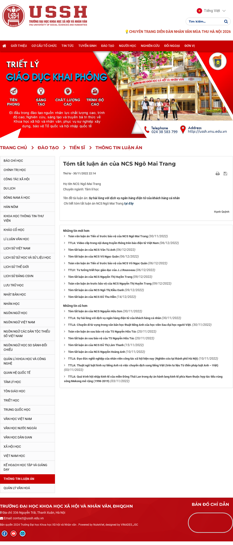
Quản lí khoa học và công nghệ (25, 361)
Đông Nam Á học (17, 197)
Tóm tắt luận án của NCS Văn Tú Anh (91, 249)
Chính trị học (15, 170)
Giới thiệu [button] (19, 46)
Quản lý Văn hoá (17, 488)
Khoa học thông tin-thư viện (24, 218)
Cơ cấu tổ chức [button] (44, 46)
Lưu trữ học (14, 285)
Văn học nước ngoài (20, 428)
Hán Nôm (11, 207)
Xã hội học (12, 446)
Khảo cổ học (14, 230)
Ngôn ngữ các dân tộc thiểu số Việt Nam (27, 334)
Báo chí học (13, 160)
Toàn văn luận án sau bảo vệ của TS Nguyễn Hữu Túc (102, 331)
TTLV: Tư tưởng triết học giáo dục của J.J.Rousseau (101, 270)
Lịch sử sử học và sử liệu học (27, 257)
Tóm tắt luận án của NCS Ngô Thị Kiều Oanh (96, 290)
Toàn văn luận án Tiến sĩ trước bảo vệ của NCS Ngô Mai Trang (108, 236)
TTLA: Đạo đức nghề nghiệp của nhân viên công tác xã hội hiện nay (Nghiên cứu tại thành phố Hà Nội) (133, 358)
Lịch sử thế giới (16, 267)
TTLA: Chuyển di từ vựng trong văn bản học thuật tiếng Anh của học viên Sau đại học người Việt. (130, 324)
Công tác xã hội (17, 179)
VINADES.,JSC (129, 524)
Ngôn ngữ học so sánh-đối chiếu (25, 347)
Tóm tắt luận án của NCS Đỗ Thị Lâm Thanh (96, 345)
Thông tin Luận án (19, 479)
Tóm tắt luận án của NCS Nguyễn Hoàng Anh (96, 351)
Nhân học (12, 304)
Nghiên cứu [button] (150, 46)
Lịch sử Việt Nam (17, 248)
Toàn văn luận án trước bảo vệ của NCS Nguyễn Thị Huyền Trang (109, 283)
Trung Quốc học (17, 409)
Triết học (11, 400)
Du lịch (9, 188)
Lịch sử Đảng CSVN (18, 276)
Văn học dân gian (18, 437)
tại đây (129, 203)
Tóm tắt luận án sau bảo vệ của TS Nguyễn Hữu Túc (101, 338)
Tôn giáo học (14, 391)
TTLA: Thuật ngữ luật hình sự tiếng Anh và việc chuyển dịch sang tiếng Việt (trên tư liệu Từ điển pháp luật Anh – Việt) (143, 365)
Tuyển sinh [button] (87, 46)
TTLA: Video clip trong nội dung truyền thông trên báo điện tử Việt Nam (113, 243)
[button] (208, 11)
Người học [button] (127, 46)
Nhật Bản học (15, 294)
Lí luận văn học (16, 239)
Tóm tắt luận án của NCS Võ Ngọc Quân (93, 256)
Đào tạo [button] (107, 46)
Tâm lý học (12, 382)
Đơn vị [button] (190, 46)
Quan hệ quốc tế (17, 372)
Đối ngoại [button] (172, 46)
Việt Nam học (14, 456)
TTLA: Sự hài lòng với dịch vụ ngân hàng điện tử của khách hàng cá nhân (114, 318)
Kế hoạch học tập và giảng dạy (25, 467)
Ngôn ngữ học (15, 313)
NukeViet (98, 524)
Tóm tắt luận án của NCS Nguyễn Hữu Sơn (95, 311)
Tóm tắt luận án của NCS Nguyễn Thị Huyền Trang (100, 276)
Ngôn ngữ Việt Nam (19, 322)
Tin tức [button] (68, 46)
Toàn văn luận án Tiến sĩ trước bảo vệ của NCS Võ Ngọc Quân (107, 263)
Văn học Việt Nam (18, 419)
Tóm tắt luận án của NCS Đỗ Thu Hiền (92, 297)
